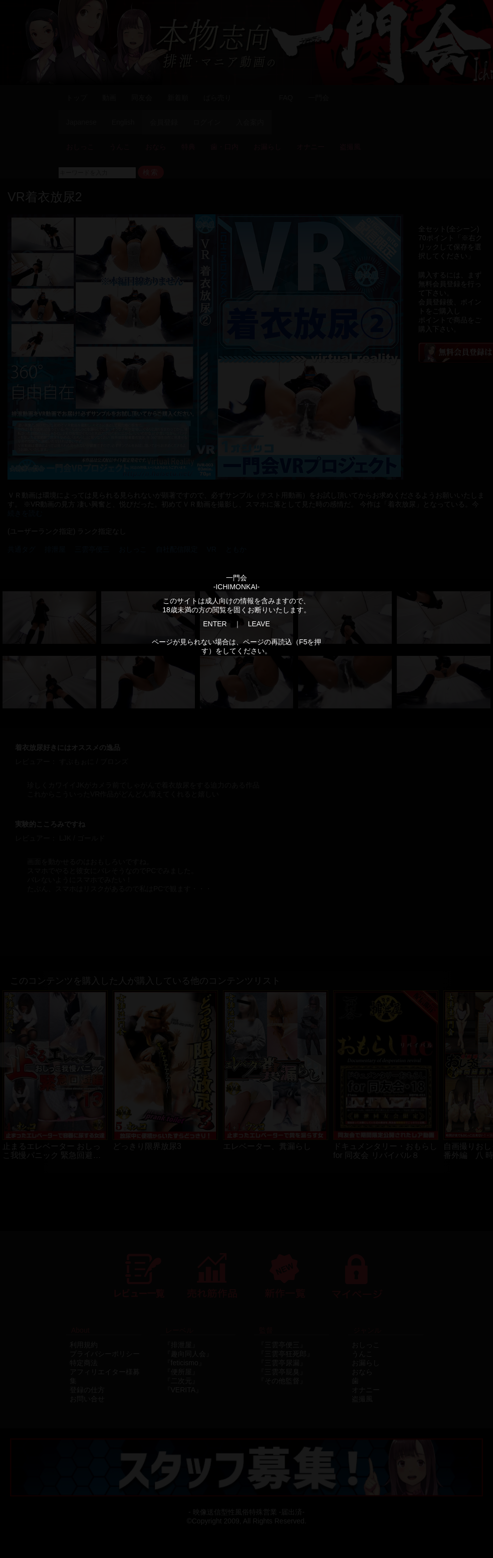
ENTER (214, 624)
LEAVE (259, 624)
